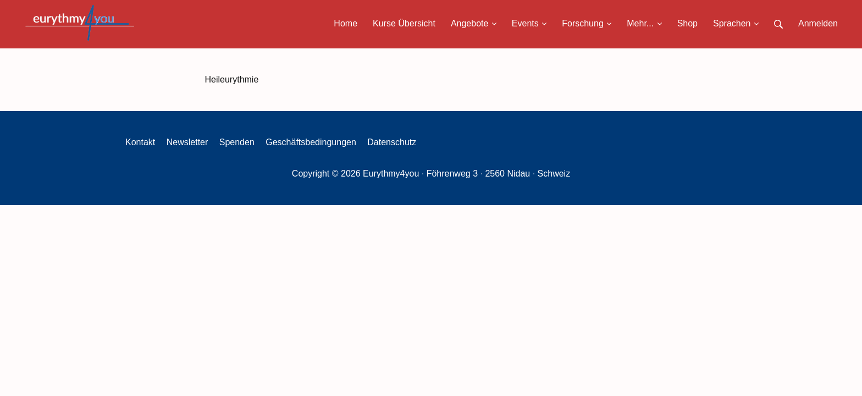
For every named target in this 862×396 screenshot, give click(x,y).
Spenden (237, 142)
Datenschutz (391, 142)
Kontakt (140, 142)
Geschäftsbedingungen (311, 142)
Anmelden (818, 23)
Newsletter (187, 142)
